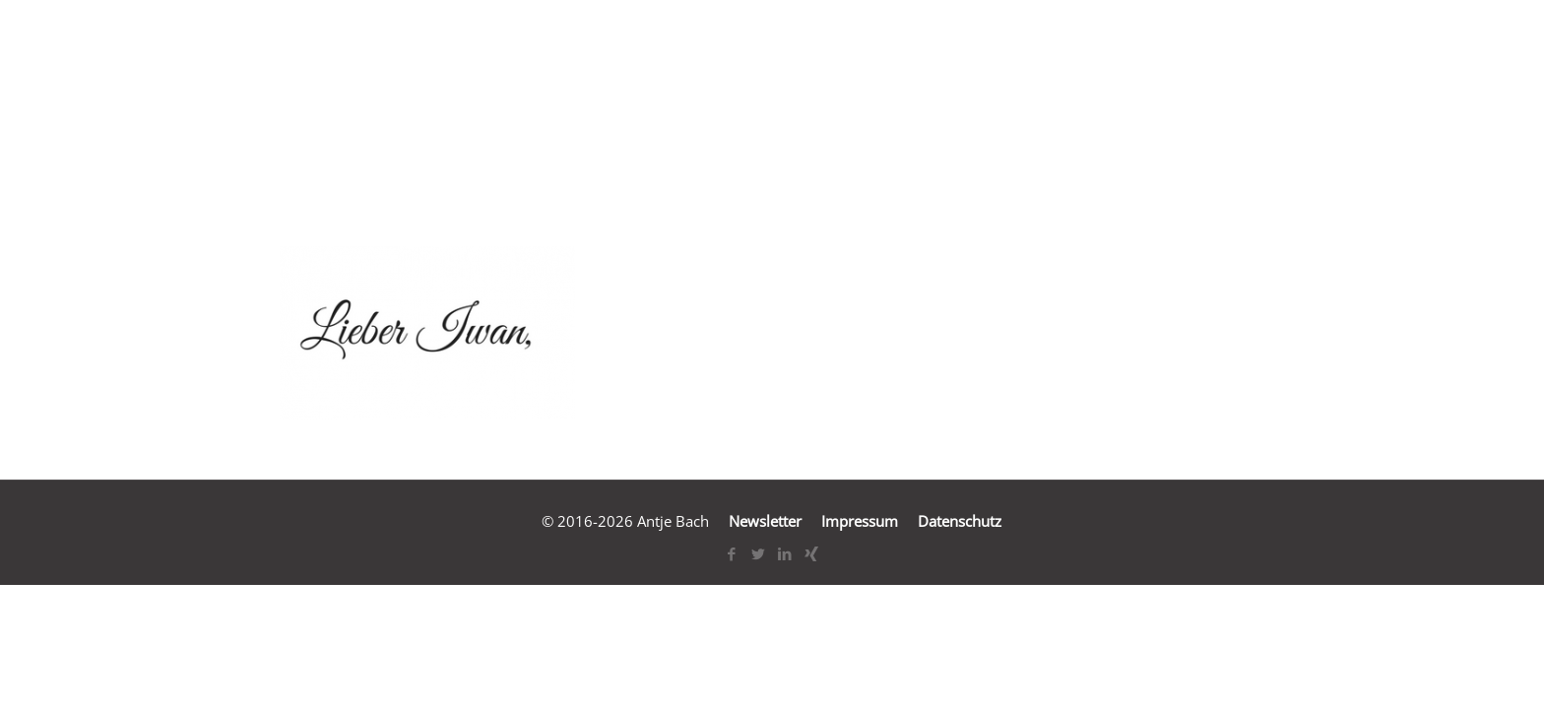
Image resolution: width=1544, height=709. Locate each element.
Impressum (859, 521)
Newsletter (765, 521)
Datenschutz (959, 521)
